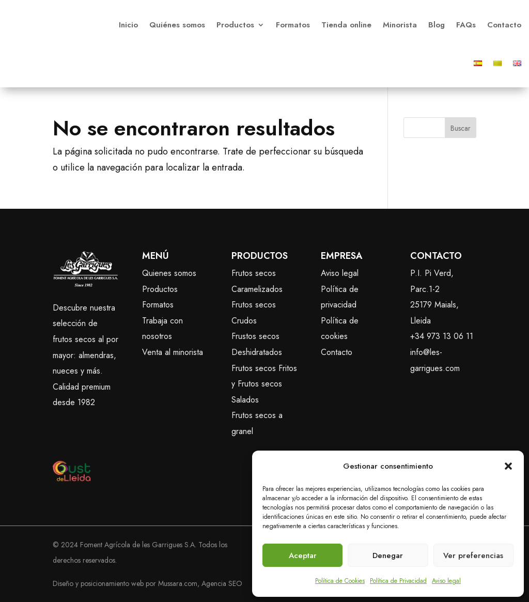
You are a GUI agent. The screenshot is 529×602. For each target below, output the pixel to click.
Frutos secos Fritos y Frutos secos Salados (264, 384)
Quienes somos (169, 273)
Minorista (400, 24)
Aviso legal (446, 580)
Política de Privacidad (398, 580)
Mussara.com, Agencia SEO (200, 583)
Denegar (387, 555)
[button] (508, 466)
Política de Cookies (340, 580)
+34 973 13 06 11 (441, 336)
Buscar (460, 128)
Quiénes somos (177, 24)
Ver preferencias (473, 555)
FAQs (466, 24)
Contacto (504, 24)
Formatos (293, 24)
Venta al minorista (172, 352)
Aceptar (303, 555)
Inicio (128, 24)
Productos (235, 24)
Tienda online (346, 24)
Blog (436, 24)
